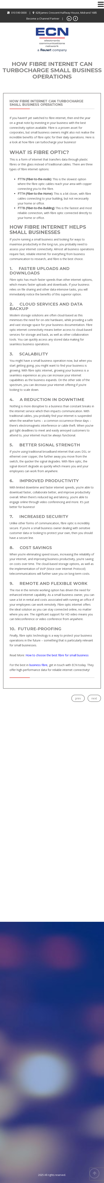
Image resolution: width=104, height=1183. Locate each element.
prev (78, 698)
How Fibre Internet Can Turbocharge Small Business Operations (46, 103)
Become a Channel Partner (42, 18)
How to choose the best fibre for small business (57, 655)
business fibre (38, 665)
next (94, 698)
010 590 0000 (19, 12)
